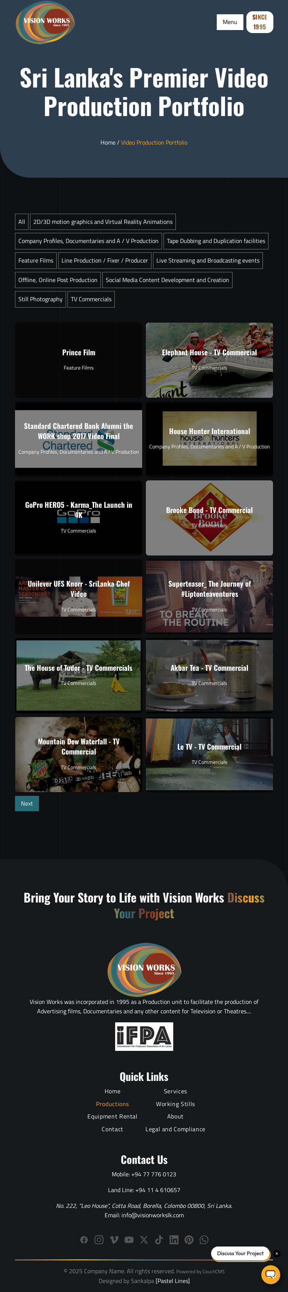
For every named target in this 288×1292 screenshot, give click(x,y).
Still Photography (40, 298)
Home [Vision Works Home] (113, 1091)
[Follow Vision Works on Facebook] (84, 1239)
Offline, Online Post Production (58, 279)
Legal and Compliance (176, 1129)
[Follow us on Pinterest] (189, 1239)
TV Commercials (91, 298)
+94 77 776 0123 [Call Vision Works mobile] (153, 1174)
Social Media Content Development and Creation (167, 279)
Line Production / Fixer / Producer (105, 260)
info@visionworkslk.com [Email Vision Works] (153, 1215)
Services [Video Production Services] (175, 1091)
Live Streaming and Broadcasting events (208, 260)
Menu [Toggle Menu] (230, 21)
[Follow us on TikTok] (159, 1239)
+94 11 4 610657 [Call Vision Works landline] (157, 1189)
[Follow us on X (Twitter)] (144, 1239)
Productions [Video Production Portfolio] (112, 1103)
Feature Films (35, 260)
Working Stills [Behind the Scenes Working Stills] (175, 1103)
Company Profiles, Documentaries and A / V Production (88, 240)
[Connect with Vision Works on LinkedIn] (174, 1239)
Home (108, 142)
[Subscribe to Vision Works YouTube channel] (129, 1239)
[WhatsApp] (204, 1239)
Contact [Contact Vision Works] (112, 1129)
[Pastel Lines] (172, 1280)
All (21, 221)
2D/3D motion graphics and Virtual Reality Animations (102, 221)
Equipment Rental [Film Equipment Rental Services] (112, 1116)
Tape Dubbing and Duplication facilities (216, 240)
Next (27, 803)
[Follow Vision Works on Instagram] (99, 1239)
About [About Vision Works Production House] (175, 1116)
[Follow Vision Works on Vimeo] (114, 1239)
